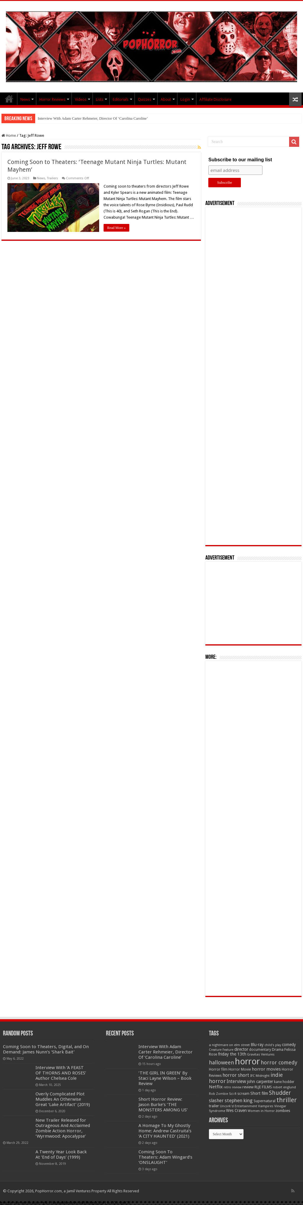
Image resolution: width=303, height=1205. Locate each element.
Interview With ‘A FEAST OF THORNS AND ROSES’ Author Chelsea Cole (61, 1073)
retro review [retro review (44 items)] (232, 1087)
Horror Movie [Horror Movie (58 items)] (239, 1069)
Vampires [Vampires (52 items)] (265, 1106)
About (166, 99)
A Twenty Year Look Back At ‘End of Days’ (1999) (61, 1154)
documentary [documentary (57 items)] (260, 1050)
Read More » (116, 228)
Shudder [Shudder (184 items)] (280, 1092)
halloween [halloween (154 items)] (221, 1062)
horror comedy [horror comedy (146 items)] (279, 1062)
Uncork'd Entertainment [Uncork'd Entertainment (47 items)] (238, 1106)
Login (185, 99)
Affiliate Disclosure (215, 99)
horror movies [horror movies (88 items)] (266, 1069)
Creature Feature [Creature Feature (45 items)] (221, 1050)
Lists (99, 99)
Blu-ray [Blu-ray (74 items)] (257, 1044)
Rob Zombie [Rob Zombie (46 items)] (218, 1094)
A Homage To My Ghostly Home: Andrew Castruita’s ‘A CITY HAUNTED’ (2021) (164, 1131)
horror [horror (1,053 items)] (247, 1061)
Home (8, 135)
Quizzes (144, 99)
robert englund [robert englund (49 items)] (284, 1087)
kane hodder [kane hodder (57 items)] (284, 1082)
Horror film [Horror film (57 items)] (218, 1069)
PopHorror (9, 98)
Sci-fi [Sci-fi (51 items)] (232, 1094)
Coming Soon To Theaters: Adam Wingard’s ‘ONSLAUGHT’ (165, 1157)
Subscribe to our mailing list (240, 159)
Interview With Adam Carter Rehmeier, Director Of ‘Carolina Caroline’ (93, 118)
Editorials (120, 99)
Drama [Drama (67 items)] (277, 1049)
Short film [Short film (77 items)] (259, 1093)
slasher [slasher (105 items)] (216, 1100)
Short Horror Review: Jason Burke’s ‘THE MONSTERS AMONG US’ (163, 1105)
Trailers (52, 178)
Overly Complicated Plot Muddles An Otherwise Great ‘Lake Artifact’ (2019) (63, 1099)
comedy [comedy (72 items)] (289, 1044)
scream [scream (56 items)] (243, 1094)
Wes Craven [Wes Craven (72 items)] (236, 1110)
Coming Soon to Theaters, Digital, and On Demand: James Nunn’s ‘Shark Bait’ (46, 1049)
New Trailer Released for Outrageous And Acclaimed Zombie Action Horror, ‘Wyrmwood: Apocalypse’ (63, 1128)
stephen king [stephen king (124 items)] (239, 1100)
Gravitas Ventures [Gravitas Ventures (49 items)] (261, 1054)
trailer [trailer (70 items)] (214, 1106)
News (25, 99)
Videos (80, 99)
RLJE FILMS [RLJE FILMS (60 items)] (263, 1087)
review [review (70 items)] (248, 1087)
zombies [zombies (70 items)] (282, 1110)
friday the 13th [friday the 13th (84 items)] (232, 1054)
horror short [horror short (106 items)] (236, 1075)
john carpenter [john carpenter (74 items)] (260, 1081)
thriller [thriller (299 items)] (286, 1100)
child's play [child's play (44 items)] (273, 1045)
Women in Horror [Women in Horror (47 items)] (261, 1111)
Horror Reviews (52, 99)
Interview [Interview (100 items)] (236, 1081)
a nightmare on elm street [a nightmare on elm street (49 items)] (229, 1045)
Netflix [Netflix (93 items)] (216, 1086)
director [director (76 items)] (241, 1049)
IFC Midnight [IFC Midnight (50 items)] (260, 1076)
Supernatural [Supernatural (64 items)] (264, 1101)
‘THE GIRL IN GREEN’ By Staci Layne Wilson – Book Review (164, 1078)
